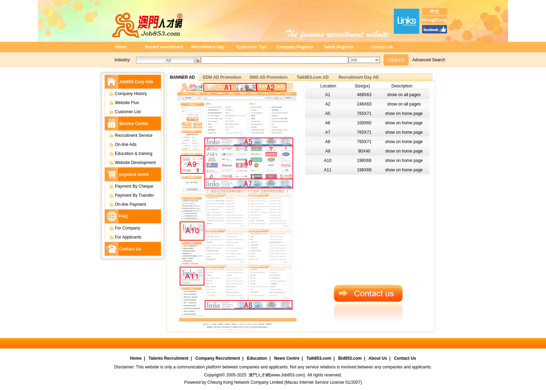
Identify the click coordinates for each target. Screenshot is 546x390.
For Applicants (121, 237)
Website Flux (120, 102)
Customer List (121, 111)
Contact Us (382, 47)
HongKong (434, 20)
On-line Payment (124, 204)
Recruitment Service (127, 135)
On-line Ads (119, 144)
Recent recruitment (164, 47)
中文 (434, 11)
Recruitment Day (207, 47)
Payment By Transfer (128, 195)
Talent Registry (338, 47)
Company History (124, 93)
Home (120, 47)
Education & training (127, 153)
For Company (121, 228)
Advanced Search (428, 59)
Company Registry (294, 47)
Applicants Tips (251, 47)
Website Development (129, 162)
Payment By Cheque (127, 186)
